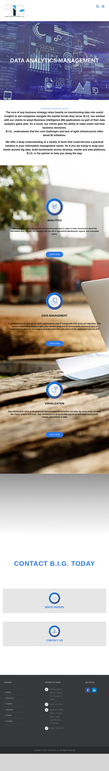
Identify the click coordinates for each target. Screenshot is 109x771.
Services (9, 709)
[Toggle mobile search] (97, 6)
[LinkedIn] (94, 690)
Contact (9, 721)
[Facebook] (87, 690)
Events (9, 715)
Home (8, 692)
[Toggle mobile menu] (103, 6)
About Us (9, 698)
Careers (9, 704)
